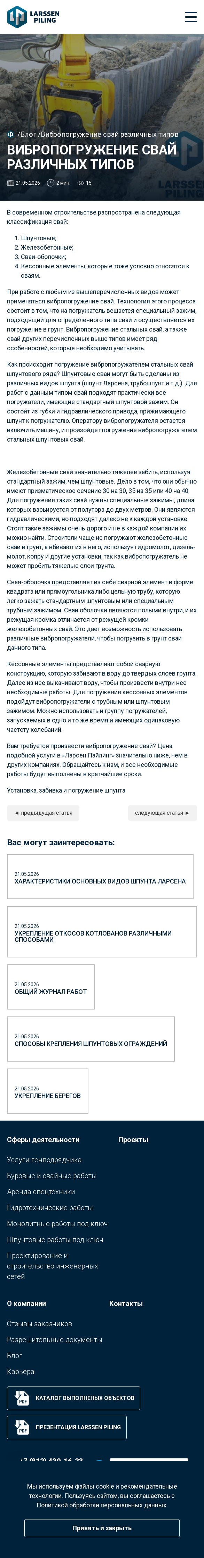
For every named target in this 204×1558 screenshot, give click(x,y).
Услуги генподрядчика (44, 1160)
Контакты (126, 1303)
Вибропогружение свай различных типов (110, 134)
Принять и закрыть (102, 1528)
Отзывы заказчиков (39, 1324)
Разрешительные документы (54, 1339)
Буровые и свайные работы (52, 1176)
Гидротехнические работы (50, 1208)
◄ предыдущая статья (43, 813)
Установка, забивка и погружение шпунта (66, 790)
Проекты (133, 1140)
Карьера (20, 1371)
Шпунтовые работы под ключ (55, 1239)
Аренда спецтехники (41, 1192)
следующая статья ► (162, 813)
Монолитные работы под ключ (57, 1224)
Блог (28, 134)
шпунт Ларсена (106, 383)
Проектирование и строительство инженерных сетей (52, 1266)
